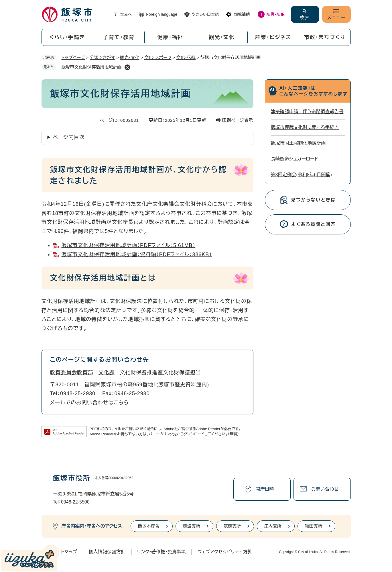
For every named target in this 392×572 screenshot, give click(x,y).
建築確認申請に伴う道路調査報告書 (307, 111)
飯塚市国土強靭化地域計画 (298, 143)
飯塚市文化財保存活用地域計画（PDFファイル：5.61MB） (129, 245)
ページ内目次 (69, 137)
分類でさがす (102, 57)
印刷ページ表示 (237, 120)
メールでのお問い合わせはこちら (89, 403)
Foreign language (161, 14)
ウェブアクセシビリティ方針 (225, 551)
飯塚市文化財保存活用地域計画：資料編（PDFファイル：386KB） (137, 254)
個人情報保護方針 (107, 551)
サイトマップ (65, 551)
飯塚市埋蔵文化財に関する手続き (305, 127)
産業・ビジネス (273, 37)
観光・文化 (222, 37)
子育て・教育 (119, 37)
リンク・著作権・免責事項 (161, 551)
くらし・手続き (67, 37)
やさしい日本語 (205, 14)
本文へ (126, 14)
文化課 (107, 372)
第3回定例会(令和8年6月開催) (301, 174)
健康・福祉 (170, 37)
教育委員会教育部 (71, 372)
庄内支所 (272, 526)
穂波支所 (191, 526)
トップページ (73, 57)
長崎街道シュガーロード (295, 158)
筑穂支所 (232, 526)
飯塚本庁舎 (148, 526)
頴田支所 (313, 526)
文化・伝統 (186, 57)
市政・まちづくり (324, 37)
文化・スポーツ (158, 57)
